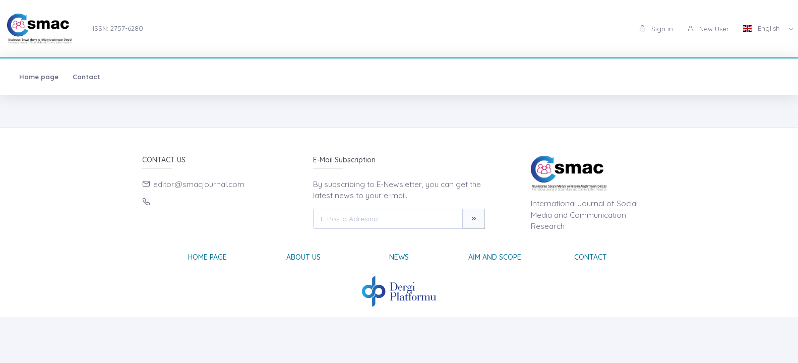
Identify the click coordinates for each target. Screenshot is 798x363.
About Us (303, 257)
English (762, 28)
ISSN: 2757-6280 (118, 28)
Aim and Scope (494, 257)
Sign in (656, 29)
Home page (38, 77)
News (399, 257)
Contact (86, 77)
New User (708, 29)
